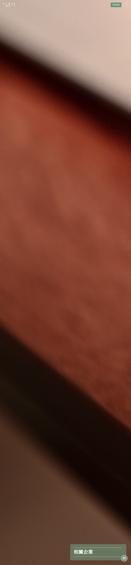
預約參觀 (116, 5)
